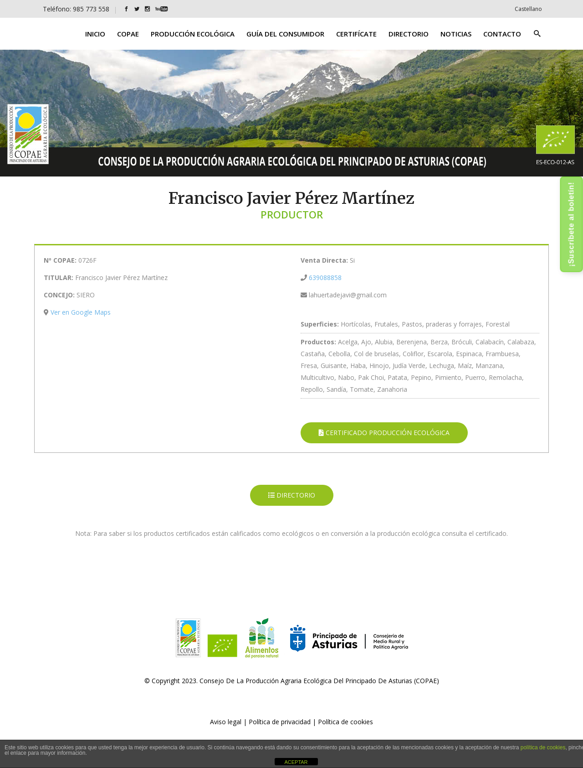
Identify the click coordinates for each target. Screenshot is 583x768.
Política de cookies (345, 721)
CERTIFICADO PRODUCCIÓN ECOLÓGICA (384, 432)
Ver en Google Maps (81, 312)
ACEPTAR (295, 762)
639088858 (325, 277)
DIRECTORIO (291, 495)
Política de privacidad (280, 721)
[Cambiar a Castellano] (528, 9)
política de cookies (543, 747)
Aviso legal (225, 721)
